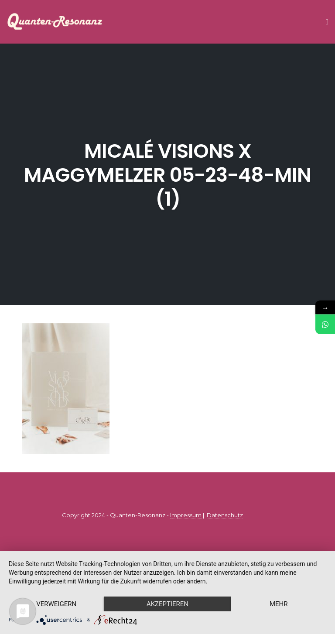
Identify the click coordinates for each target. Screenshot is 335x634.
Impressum (186, 515)
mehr (279, 604)
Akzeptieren (167, 604)
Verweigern (56, 604)
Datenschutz (225, 515)
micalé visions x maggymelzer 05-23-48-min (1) (167, 175)
